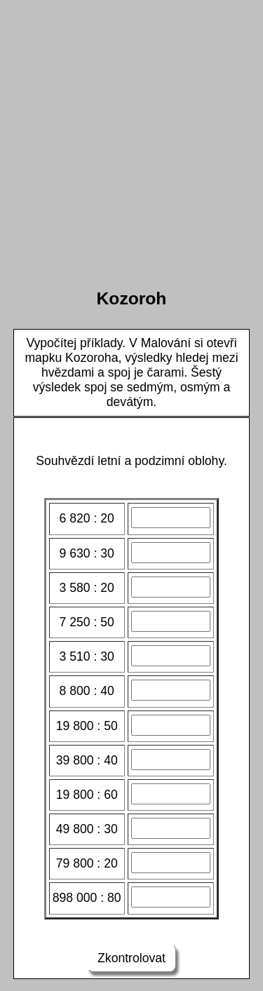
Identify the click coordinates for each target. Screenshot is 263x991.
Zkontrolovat (131, 958)
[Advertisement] (131, 137)
